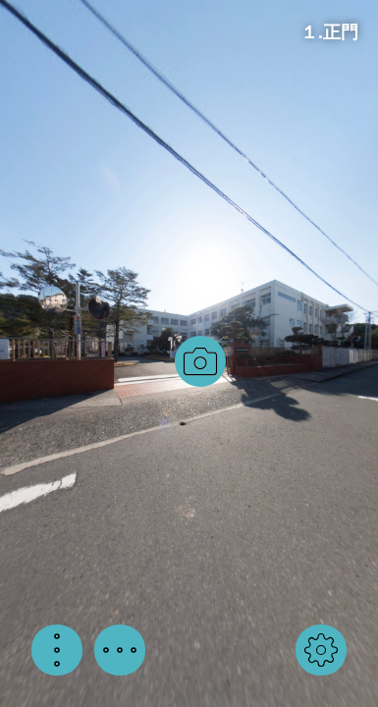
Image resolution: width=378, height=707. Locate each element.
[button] (56, 650)
